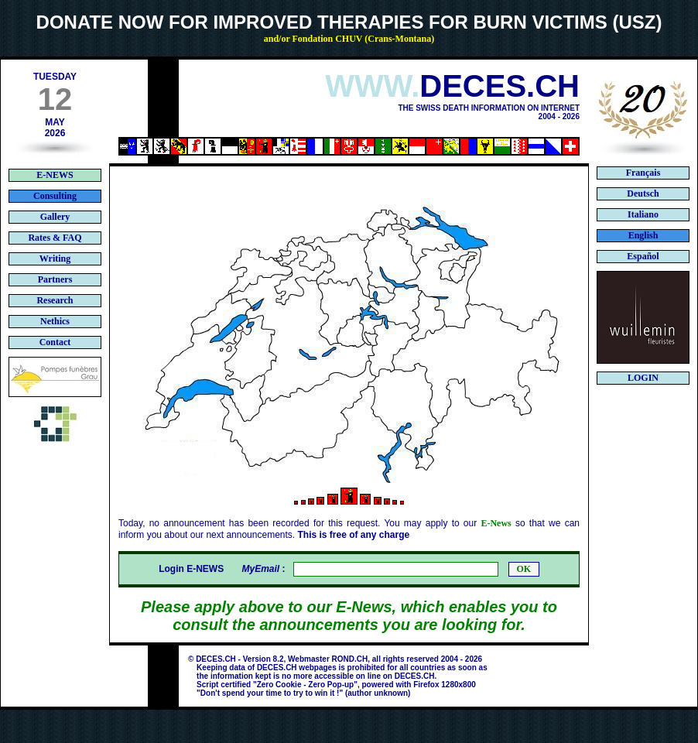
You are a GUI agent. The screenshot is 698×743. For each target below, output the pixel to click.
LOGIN (643, 377)
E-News (496, 523)
